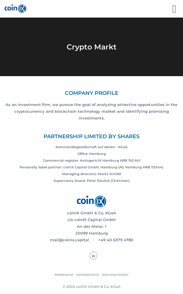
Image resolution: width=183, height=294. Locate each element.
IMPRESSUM (63, 275)
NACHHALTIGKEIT (115, 275)
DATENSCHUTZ (87, 275)
